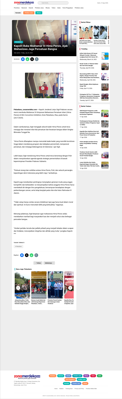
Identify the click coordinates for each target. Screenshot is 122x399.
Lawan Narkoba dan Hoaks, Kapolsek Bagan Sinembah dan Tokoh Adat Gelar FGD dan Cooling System (90, 165)
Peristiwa (17, 8)
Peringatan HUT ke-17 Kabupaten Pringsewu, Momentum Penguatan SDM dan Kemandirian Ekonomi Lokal (90, 97)
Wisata (48, 8)
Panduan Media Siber (91, 389)
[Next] (70, 288)
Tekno (53, 8)
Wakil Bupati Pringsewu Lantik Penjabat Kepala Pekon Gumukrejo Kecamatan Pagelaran (90, 113)
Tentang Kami (69, 389)
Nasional (24, 8)
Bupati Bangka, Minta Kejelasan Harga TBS (89, 86)
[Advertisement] (44, 324)
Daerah (31, 8)
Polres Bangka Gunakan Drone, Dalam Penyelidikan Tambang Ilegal (89, 144)
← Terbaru (38, 263)
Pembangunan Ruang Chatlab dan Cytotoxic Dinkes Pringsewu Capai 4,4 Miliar (90, 123)
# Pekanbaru (18, 247)
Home (55, 389)
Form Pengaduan (68, 8)
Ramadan (18, 13)
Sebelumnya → (49, 263)
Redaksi (61, 389)
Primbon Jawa (39, 8)
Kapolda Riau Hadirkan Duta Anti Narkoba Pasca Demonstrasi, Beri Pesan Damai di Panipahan (89, 134)
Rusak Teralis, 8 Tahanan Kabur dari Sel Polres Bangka (89, 65)
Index (59, 8)
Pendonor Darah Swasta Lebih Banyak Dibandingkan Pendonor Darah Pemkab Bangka (89, 154)
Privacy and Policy (79, 389)
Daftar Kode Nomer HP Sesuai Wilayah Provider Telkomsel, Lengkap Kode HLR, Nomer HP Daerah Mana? (88, 56)
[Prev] (18, 288)
